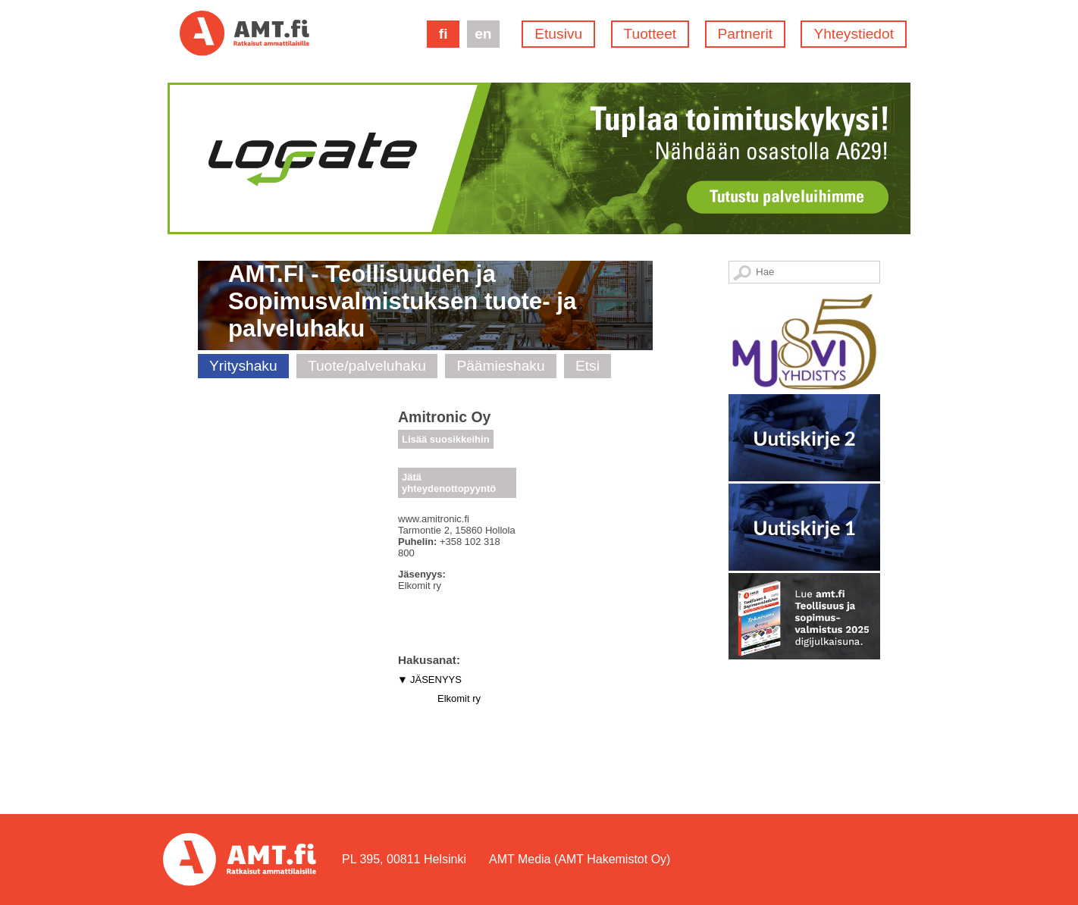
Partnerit (745, 34)
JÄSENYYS (436, 679)
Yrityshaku (243, 366)
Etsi (587, 366)
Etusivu (558, 34)
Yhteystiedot (853, 34)
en (483, 34)
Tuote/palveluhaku (367, 366)
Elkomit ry (459, 698)
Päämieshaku (500, 366)
